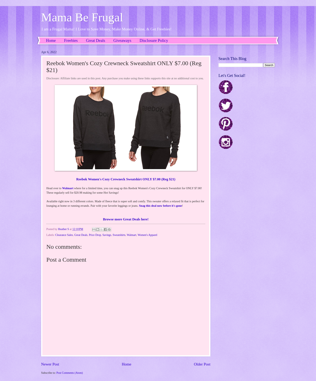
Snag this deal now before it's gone (160, 205)
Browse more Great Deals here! (126, 219)
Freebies (71, 40)
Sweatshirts (119, 234)
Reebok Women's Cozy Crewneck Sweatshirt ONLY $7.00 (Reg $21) (125, 179)
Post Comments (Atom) (69, 372)
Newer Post (50, 364)
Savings (106, 234)
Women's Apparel (147, 234)
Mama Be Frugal (82, 17)
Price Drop (95, 234)
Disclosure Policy (153, 40)
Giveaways (122, 40)
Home (51, 40)
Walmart (67, 188)
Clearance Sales (64, 234)
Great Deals (95, 40)
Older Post (202, 364)
